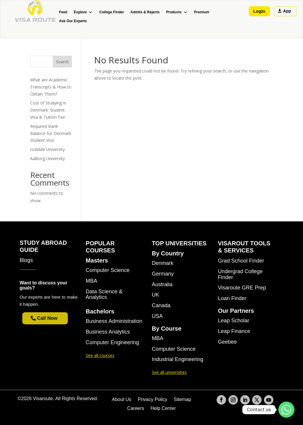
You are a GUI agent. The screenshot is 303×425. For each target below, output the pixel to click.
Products (174, 12)
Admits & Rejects (145, 12)
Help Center (163, 408)
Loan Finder (232, 298)
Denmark (162, 263)
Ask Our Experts (73, 21)
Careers (135, 408)
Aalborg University (47, 158)
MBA (91, 281)
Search (62, 62)
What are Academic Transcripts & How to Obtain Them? (50, 87)
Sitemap (182, 399)
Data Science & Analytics (104, 294)
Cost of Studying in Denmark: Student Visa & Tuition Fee (48, 110)
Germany (163, 274)
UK (155, 295)
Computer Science (108, 270)
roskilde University (47, 149)
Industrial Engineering (177, 359)
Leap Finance (234, 331)
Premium (201, 12)
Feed (63, 12)
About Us (121, 399)
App (287, 11)
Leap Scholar (233, 320)
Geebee (227, 342)
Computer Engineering (112, 342)
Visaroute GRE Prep (242, 288)
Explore (80, 12)
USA (157, 316)
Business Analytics (108, 332)
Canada (161, 305)
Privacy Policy (152, 399)
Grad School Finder (241, 261)
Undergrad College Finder (240, 274)
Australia (162, 284)
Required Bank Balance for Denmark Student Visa (50, 133)
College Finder (111, 12)
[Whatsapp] (286, 410)
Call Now (47, 318)
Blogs (26, 260)
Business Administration (114, 321)
